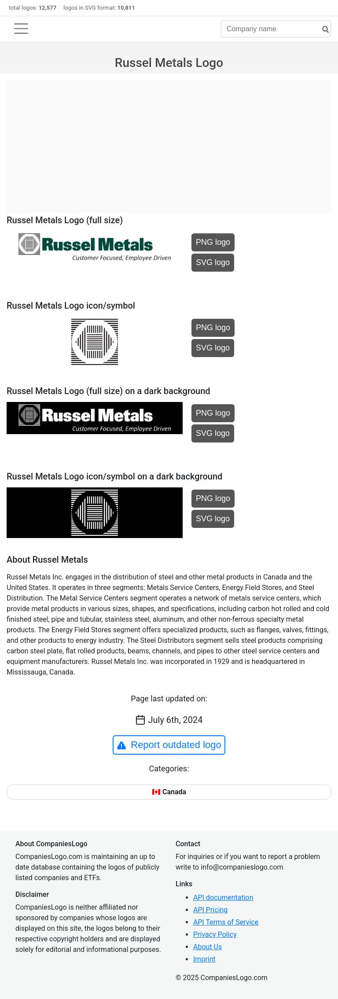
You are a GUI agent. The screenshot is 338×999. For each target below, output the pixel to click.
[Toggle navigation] (21, 28)
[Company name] (276, 29)
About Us (207, 947)
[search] (322, 29)
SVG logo (213, 262)
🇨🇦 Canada (169, 792)
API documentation (223, 897)
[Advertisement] (169, 141)
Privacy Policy (215, 934)
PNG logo (213, 242)
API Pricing (210, 910)
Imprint (204, 959)
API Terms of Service (225, 922)
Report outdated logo (169, 745)
